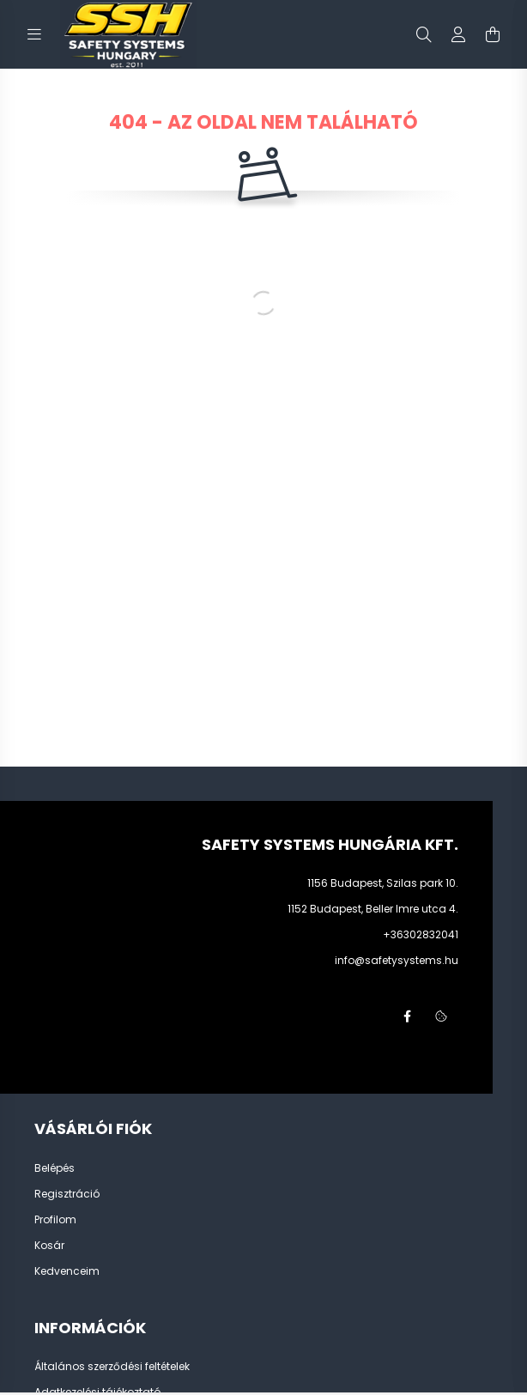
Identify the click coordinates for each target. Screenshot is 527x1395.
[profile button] (458, 34)
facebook (407, 1016)
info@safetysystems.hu (396, 960)
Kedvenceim (67, 1271)
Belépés (54, 1168)
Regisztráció (67, 1194)
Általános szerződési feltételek (112, 1367)
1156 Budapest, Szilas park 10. (382, 883)
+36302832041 (420, 934)
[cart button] (493, 34)
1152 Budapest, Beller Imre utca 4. (373, 908)
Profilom (55, 1220)
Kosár (49, 1246)
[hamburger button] (34, 34)
